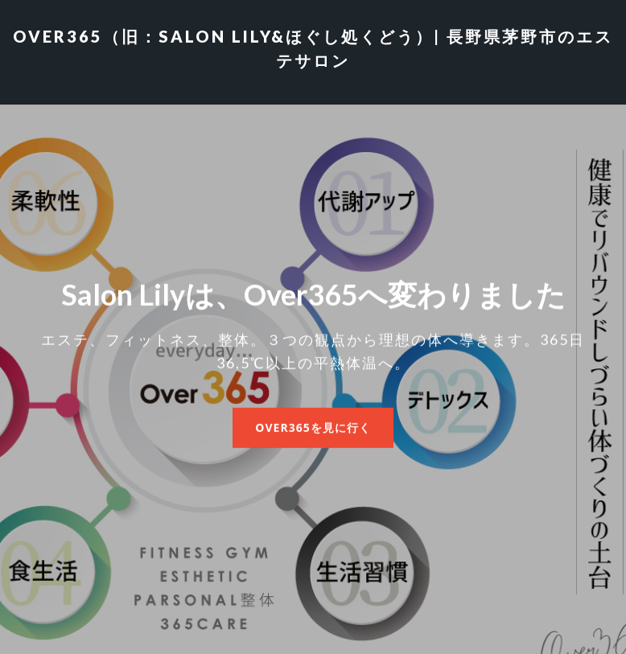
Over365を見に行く (312, 426)
